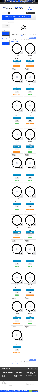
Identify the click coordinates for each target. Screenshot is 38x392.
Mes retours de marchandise (18, 375)
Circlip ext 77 (16, 227)
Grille (33, 34)
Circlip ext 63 (16, 341)
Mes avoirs (15, 376)
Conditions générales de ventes (10, 379)
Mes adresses (16, 377)
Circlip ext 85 (30, 141)
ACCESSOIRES (4, 383)
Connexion (33, 2)
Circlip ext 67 (16, 313)
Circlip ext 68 (30, 284)
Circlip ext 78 (30, 198)
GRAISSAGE (4, 384)
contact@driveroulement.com (30, 384)
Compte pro (4, 2)
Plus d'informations (35, 390)
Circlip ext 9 (17, 112)
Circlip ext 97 (30, 55)
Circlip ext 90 (30, 84)
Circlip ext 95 (16, 84)
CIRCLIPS (3, 380)
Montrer (21, 34)
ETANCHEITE (4, 375)
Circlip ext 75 (30, 227)
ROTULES (3, 377)
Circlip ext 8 (17, 198)
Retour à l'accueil (5, 368)
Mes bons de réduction (17, 380)
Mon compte (19, 372)
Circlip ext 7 (17, 284)
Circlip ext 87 (16, 141)
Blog (25, 2)
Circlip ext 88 (30, 112)
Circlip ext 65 (30, 313)
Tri (11, 34)
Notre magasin (6, 47)
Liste (35, 34)
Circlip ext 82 (16, 170)
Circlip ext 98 (16, 55)
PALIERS (3, 376)
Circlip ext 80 (30, 170)
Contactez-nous (29, 2)
